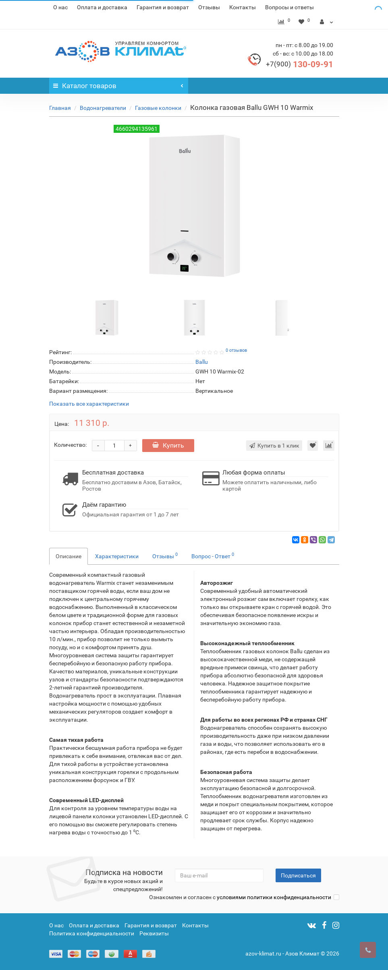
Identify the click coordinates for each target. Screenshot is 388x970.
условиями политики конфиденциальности (274, 897)
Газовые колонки (158, 108)
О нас (60, 7)
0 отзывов (236, 350)
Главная (60, 108)
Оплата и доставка (102, 7)
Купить (168, 445)
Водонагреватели (103, 108)
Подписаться (298, 875)
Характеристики (117, 556)
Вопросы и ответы (289, 7)
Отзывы (209, 7)
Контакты (242, 7)
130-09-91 (299, 64)
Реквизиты (154, 933)
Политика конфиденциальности (91, 933)
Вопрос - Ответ (212, 555)
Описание (68, 556)
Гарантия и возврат (163, 7)
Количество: (70, 445)
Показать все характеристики (89, 404)
